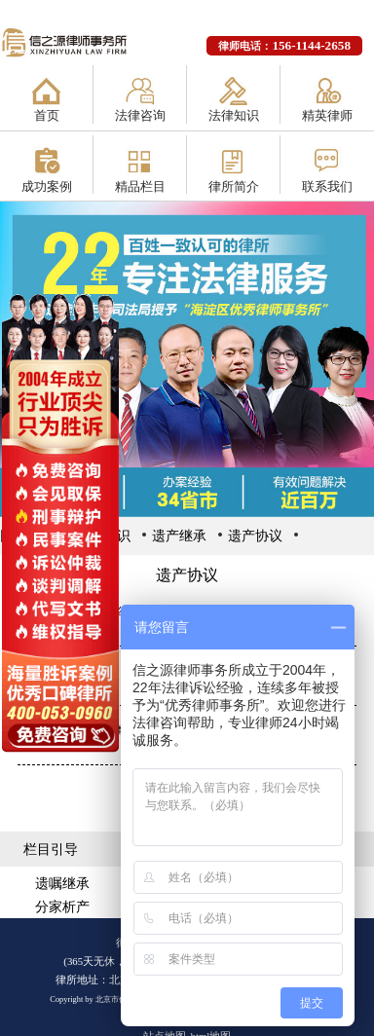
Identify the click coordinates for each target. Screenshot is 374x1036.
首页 (46, 115)
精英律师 (327, 115)
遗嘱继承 (62, 883)
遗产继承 (179, 535)
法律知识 (233, 115)
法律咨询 (140, 115)
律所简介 (233, 186)
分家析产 (62, 906)
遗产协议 (255, 535)
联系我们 (327, 186)
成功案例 (46, 186)
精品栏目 (140, 186)
